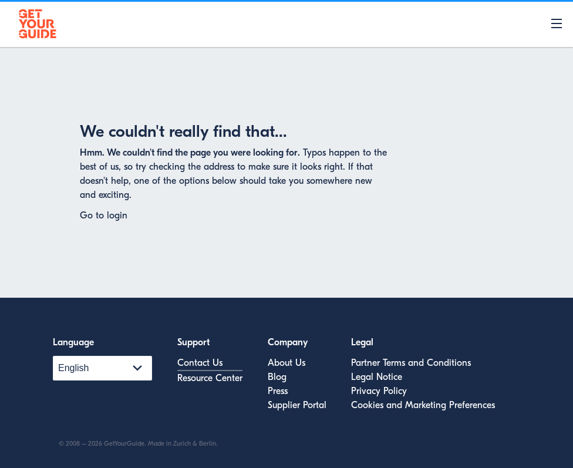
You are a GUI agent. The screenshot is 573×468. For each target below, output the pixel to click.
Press (278, 391)
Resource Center (209, 378)
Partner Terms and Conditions (411, 363)
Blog (277, 377)
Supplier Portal (297, 405)
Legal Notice (376, 377)
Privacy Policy (379, 391)
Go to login (103, 215)
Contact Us (200, 363)
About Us (286, 363)
